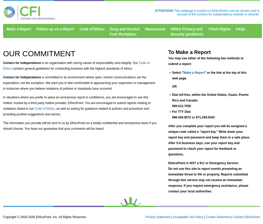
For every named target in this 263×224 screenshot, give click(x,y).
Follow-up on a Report (55, 29)
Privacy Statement (157, 217)
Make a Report (19, 29)
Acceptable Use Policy (188, 217)
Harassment (155, 29)
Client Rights (220, 29)
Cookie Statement (218, 217)
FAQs (241, 29)
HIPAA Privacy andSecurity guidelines (187, 31)
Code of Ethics (92, 29)
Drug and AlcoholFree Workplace (124, 31)
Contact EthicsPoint (246, 217)
